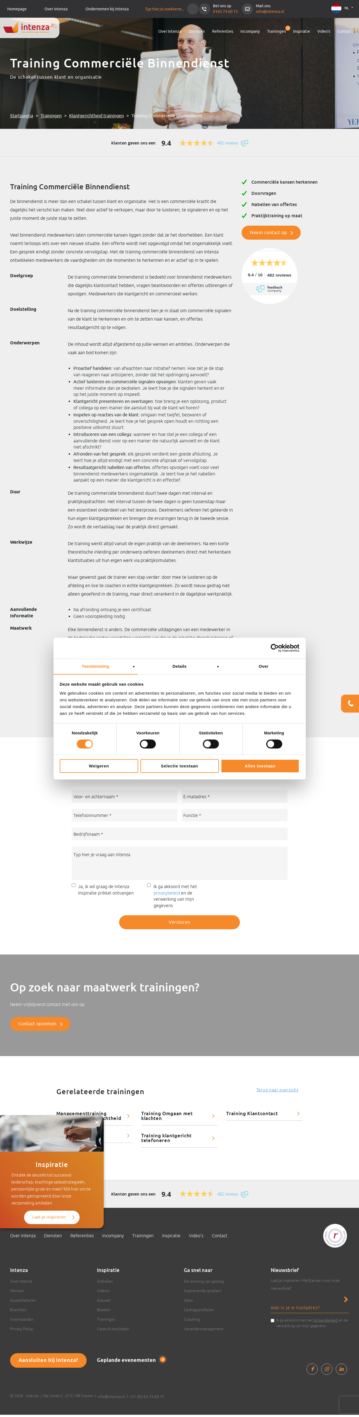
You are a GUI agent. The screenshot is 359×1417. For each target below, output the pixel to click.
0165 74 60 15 (225, 11)
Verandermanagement (203, 1331)
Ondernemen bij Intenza (107, 9)
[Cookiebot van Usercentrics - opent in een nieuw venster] (274, 648)
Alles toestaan (260, 766)
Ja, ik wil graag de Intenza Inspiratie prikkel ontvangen (106, 891)
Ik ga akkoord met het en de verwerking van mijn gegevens (175, 898)
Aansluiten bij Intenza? (48, 1362)
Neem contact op (268, 232)
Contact (344, 31)
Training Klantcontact (252, 1116)
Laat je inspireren (49, 1189)
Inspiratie (301, 31)
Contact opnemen (37, 1026)
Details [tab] (180, 666)
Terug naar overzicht (277, 1092)
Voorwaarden (22, 1321)
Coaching (192, 1321)
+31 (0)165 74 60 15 (146, 1399)
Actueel (103, 1302)
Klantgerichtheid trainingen (96, 116)
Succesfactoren (23, 1302)
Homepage (17, 9)
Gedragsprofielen (199, 1312)
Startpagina (21, 116)
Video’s (323, 31)
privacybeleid (167, 895)
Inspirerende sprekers (202, 1293)
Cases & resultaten (113, 1331)
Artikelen (105, 1283)
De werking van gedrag (204, 1283)
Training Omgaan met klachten (167, 1118)
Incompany (250, 31)
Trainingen (276, 31)
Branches (18, 1312)
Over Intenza (56, 9)
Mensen (17, 1293)
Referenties (222, 31)
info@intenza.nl (270, 11)
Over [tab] (263, 666)
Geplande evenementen (131, 1362)
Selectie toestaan (179, 766)
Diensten (197, 31)
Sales (188, 1302)
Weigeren (99, 766)
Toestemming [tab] (95, 666)
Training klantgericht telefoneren (166, 1140)
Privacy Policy (21, 1331)
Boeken (103, 1312)
